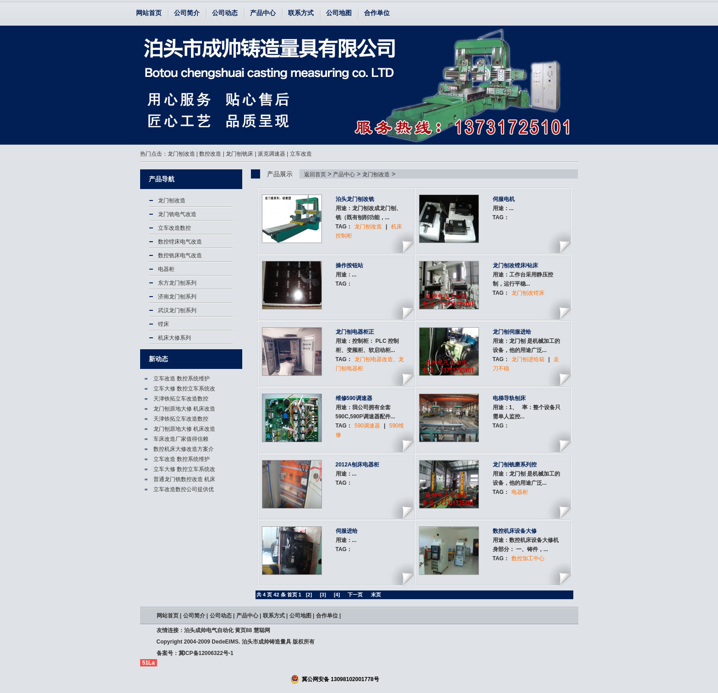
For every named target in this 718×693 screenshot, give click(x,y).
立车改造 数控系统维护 (181, 378)
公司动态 (225, 12)
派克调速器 (271, 154)
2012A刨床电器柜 (357, 464)
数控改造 (210, 154)
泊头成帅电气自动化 (209, 630)
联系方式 (301, 12)
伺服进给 (347, 531)
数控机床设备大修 (515, 531)
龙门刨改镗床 (527, 293)
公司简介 (187, 12)
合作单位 (377, 12)
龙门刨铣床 (239, 154)
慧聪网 (262, 630)
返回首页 (315, 174)
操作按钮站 (349, 265)
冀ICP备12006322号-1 (206, 653)
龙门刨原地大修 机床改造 (184, 409)
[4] (337, 594)
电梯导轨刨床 (509, 398)
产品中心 (263, 12)
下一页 (355, 594)
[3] (323, 594)
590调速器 (367, 425)
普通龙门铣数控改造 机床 (184, 479)
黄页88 (243, 630)
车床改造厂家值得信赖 (180, 439)
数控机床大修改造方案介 (183, 449)
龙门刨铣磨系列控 (515, 464)
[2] (309, 594)
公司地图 (339, 12)
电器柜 (519, 492)
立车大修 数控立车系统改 (184, 388)
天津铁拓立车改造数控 (180, 398)
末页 (376, 594)
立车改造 (301, 154)
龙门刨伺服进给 (512, 332)
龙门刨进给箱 (527, 359)
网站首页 (149, 12)
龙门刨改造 (181, 154)
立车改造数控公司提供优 (183, 489)
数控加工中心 (527, 558)
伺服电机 (504, 199)
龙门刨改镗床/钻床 (515, 265)
